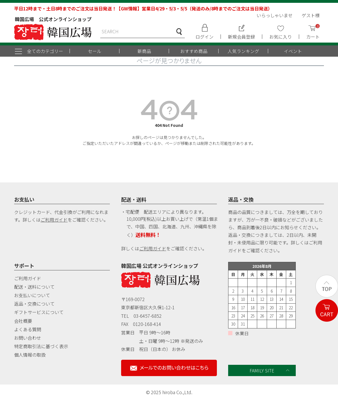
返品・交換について (34, 303)
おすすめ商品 (193, 51)
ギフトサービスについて (39, 312)
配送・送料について (34, 286)
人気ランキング (243, 51)
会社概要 (23, 320)
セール (94, 51)
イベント (293, 51)
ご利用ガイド (54, 219)
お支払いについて (32, 295)
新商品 (144, 51)
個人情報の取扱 (30, 354)
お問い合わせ (27, 337)
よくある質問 (27, 329)
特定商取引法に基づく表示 (41, 346)
